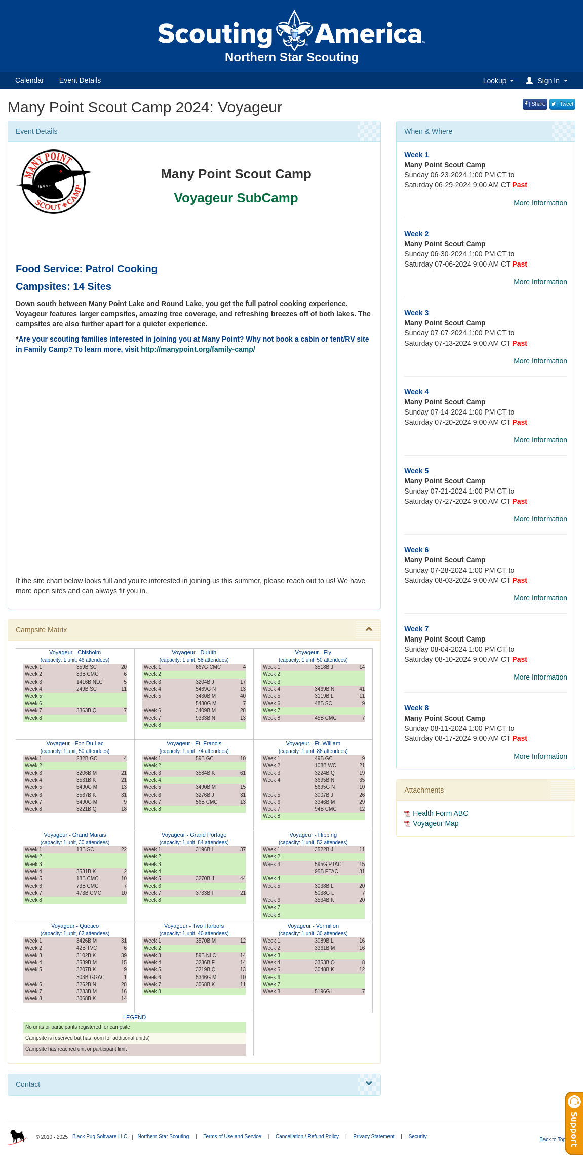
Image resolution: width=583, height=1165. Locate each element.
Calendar (29, 80)
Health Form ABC (440, 813)
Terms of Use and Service (232, 1136)
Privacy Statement (373, 1136)
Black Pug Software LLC (99, 1136)
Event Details (80, 80)
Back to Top (555, 1139)
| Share (535, 104)
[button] (548, 80)
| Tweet (562, 104)
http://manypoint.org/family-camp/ (198, 349)
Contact (194, 1083)
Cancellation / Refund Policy (307, 1136)
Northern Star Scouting (163, 1136)
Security (418, 1136)
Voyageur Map (435, 823)
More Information (540, 203)
